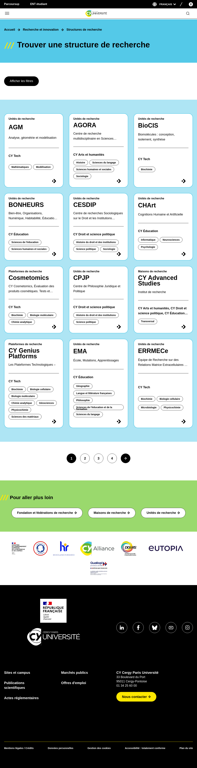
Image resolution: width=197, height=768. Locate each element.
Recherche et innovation (41, 29)
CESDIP (84, 204)
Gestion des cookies (99, 748)
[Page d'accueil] (96, 13)
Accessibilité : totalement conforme (145, 748)
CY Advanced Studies (157, 280)
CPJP (81, 277)
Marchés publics (74, 672)
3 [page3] (98, 458)
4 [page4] (112, 458)
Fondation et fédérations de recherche (47, 513)
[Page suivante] (125, 458)
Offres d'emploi (73, 683)
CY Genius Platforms (24, 353)
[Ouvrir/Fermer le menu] (7, 13)
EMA (80, 351)
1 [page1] (71, 458)
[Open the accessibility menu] (191, 4)
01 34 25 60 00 (126, 685)
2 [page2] (85, 458)
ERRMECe (153, 350)
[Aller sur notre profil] (121, 627)
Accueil (9, 29)
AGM (16, 127)
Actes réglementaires (21, 698)
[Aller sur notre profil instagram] (187, 627)
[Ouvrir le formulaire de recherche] (188, 13)
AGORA (84, 125)
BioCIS (148, 125)
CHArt (147, 205)
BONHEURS (26, 204)
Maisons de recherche (112, 513)
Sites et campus (17, 672)
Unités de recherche (163, 513)
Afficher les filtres (21, 81)
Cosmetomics (29, 277)
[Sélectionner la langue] (167, 4)
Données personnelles (60, 748)
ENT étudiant (38, 4)
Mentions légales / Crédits (19, 748)
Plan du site (186, 748)
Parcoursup (11, 4)
